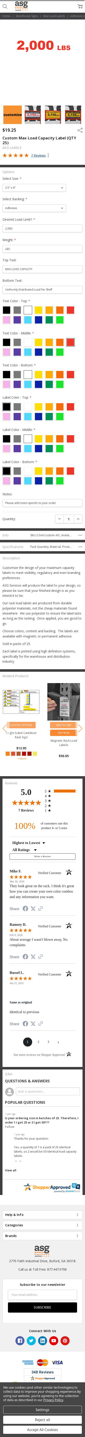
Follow (9, 1127)
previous (5, 728)
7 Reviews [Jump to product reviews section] (38, 155)
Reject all (42, 1419)
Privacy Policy (53, 1400)
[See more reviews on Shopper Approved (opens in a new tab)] (40, 909)
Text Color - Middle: (18, 333)
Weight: (9, 240)
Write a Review (42, 856)
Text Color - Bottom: (19, 365)
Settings (42, 1409)
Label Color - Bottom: (19, 462)
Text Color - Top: (16, 301)
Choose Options (54, 725)
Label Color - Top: (17, 397)
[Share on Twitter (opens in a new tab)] (33, 909)
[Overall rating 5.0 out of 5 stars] (15, 156)
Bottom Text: (12, 280)
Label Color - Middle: (18, 429)
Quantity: (9, 519)
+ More (54, 764)
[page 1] (27, 1042)
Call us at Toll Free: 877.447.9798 (42, 1269)
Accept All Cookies (42, 1429)
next (80, 728)
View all (10, 1170)
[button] (16, 1161)
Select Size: (12, 178)
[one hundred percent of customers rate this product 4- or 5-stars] (42, 825)
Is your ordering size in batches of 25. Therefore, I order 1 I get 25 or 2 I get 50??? (41, 1120)
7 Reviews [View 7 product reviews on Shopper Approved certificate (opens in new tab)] (30, 810)
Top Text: (9, 260)
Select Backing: (14, 199)
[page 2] (38, 1042)
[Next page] (58, 1042)
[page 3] (48, 1042)
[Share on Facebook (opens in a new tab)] (25, 909)
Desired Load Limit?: (18, 219)
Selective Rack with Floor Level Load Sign (54, 735)
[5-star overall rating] (54, 746)
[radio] (60, 791)
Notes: (7, 494)
